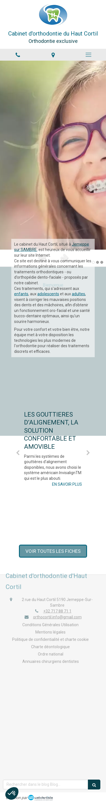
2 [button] (97, 262)
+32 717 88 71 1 (57, 602)
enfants (21, 251)
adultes (78, 251)
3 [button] (101, 262)
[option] (53, 155)
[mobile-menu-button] (88, 54)
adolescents (48, 251)
